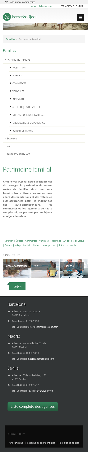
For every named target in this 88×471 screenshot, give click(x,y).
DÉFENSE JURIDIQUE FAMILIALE (28, 114)
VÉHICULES (18, 91)
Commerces (31, 240)
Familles (10, 39)
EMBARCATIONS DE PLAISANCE (28, 122)
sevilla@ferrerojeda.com (40, 390)
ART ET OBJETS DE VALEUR (26, 106)
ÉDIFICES (17, 75)
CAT (68, 6)
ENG (75, 6)
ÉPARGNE (12, 138)
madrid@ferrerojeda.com (40, 358)
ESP (63, 6)
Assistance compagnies (22, 2)
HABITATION (18, 67)
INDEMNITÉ (18, 99)
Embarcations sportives (44, 245)
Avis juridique (16, 442)
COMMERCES (19, 83)
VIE (8, 146)
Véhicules (44, 240)
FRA (81, 6)
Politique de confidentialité (41, 442)
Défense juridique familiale (18, 245)
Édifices (19, 240)
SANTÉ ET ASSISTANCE (18, 154)
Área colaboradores (41, 6)
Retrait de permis (67, 245)
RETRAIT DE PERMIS (22, 130)
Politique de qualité (69, 442)
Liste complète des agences (33, 406)
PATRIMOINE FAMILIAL (18, 59)
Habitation (8, 240)
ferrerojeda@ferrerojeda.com (42, 326)
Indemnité (56, 240)
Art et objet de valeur (73, 240)
